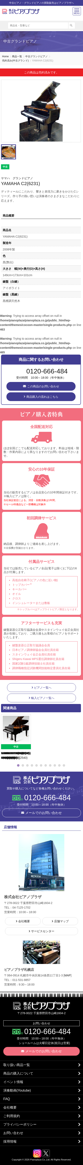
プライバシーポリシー (20, 1124)
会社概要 (10, 1107)
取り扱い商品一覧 (16, 1065)
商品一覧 (17, 56)
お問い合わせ (13, 1133)
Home (5, 56)
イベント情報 (13, 1082)
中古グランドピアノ (36, 56)
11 (64, 765)
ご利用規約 (11, 1116)
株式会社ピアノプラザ (41, 780)
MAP (67, 975)
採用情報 (10, 1141)
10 (59, 765)
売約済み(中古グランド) (15, 60)
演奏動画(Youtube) (17, 1090)
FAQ (6, 1099)
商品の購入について (18, 1073)
